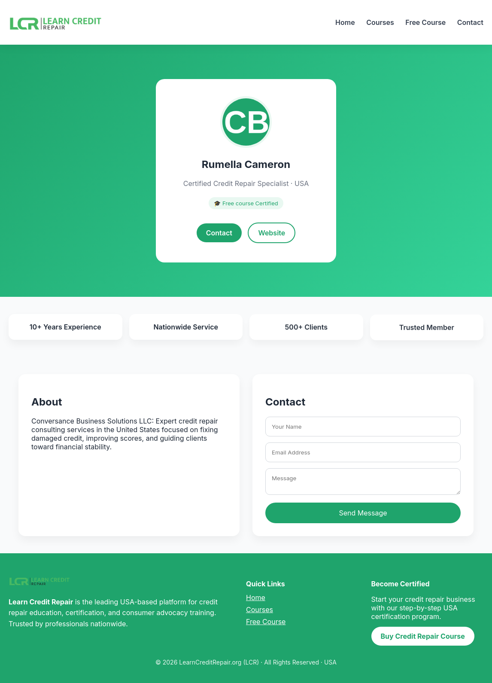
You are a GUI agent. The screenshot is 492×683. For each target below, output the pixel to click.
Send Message (363, 513)
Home (345, 22)
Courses (380, 22)
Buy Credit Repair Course (423, 636)
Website (271, 233)
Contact (470, 22)
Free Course (425, 22)
